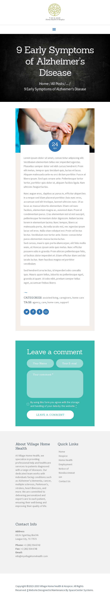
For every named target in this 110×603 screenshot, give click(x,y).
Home (44, 83)
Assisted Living (50, 297)
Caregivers (65, 297)
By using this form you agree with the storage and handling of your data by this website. (55, 404)
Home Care (78, 297)
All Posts (57, 83)
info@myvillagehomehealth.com (31, 556)
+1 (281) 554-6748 (29, 548)
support (64, 302)
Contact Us (64, 481)
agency (36, 302)
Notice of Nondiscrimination (67, 473)
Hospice (63, 456)
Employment (65, 464)
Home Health (65, 460)
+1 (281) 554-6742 (32, 545)
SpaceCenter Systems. (81, 590)
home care (53, 302)
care (44, 302)
